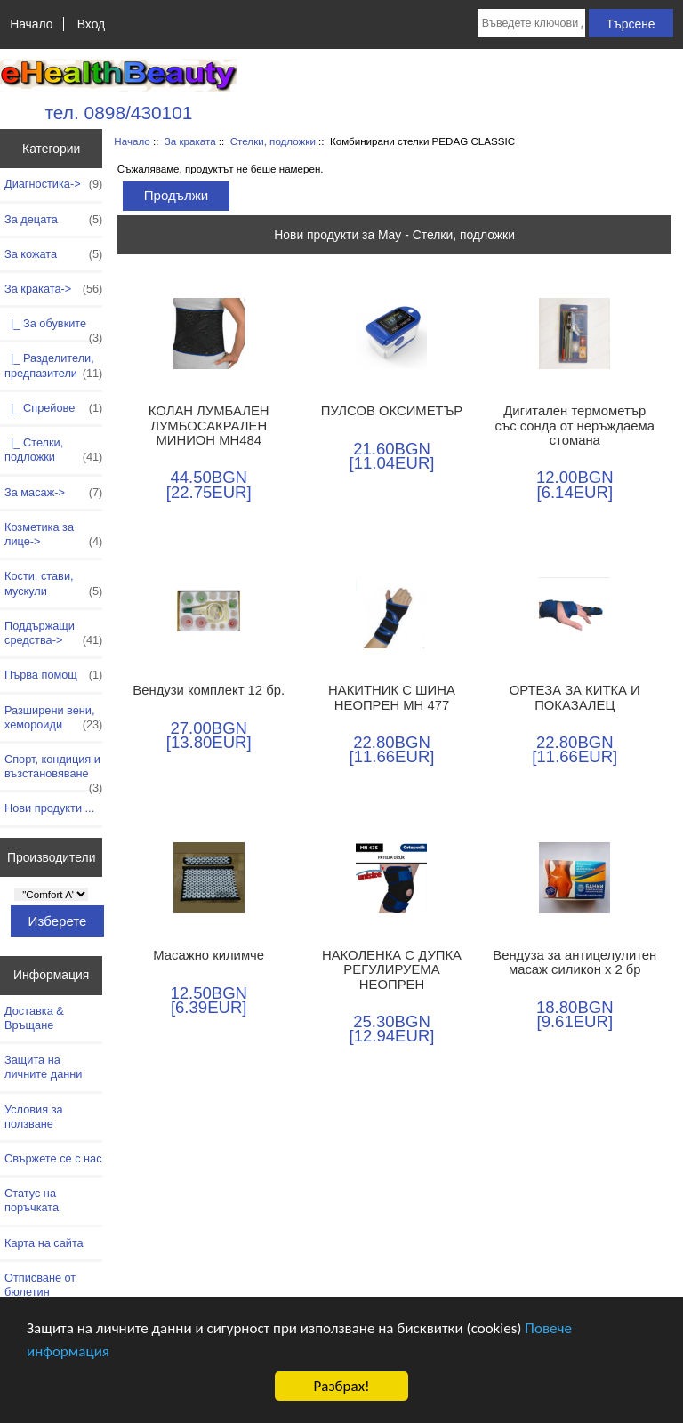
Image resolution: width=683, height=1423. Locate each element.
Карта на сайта (44, 1243)
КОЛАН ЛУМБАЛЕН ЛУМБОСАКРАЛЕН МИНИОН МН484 (209, 425)
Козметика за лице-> (53, 534)
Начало (31, 24)
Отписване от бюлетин (40, 1284)
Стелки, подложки (273, 141)
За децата (53, 220)
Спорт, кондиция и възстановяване (53, 771)
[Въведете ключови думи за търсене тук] (531, 23)
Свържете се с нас (53, 1158)
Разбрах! (341, 1386)
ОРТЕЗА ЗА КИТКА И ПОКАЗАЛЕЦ (575, 697)
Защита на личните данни (43, 1067)
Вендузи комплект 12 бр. (209, 690)
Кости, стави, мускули (53, 583)
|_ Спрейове (53, 408)
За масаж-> (53, 493)
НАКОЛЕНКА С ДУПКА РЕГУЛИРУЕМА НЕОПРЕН (392, 969)
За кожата (53, 254)
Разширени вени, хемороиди (53, 717)
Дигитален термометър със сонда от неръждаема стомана (575, 425)
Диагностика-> (53, 184)
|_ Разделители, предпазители (53, 365)
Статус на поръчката (31, 1200)
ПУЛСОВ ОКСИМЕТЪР (392, 411)
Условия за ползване (33, 1116)
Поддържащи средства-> (53, 633)
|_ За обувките (53, 328)
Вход (91, 24)
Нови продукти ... (49, 808)
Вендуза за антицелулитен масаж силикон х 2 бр (574, 962)
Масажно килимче (208, 955)
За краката (190, 141)
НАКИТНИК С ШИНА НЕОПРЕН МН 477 (391, 697)
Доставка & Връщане (34, 1018)
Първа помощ (53, 675)
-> (53, 289)
